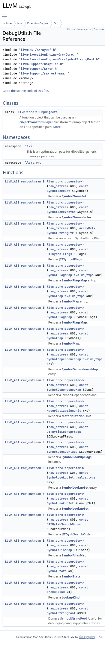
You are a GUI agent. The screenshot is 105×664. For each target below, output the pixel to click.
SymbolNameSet (58, 191)
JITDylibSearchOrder (64, 524)
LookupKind (56, 592)
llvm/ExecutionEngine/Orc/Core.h (48, 55)
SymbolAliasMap (59, 550)
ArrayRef (86, 228)
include (7, 23)
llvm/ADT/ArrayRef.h (38, 50)
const (83, 186)
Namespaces (84, 29)
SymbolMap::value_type (65, 296)
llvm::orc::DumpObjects (38, 112)
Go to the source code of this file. (26, 91)
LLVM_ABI (12, 181)
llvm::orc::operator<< (65, 181)
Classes (71, 29)
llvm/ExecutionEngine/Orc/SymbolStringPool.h (59, 59)
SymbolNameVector (61, 212)
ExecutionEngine (37, 23)
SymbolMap (70, 301)
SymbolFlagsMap (74, 280)
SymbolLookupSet (75, 487)
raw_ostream (31, 181)
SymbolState (56, 571)
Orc (56, 23)
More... (58, 127)
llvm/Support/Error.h (39, 69)
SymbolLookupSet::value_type (71, 477)
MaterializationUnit (64, 411)
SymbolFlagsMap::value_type (70, 275)
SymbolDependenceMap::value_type (74, 359)
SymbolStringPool (61, 613)
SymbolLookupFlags (62, 452)
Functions (98, 29)
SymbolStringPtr (60, 233)
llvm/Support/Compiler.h (41, 64)
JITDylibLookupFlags (64, 432)
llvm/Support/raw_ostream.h (44, 73)
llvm (19, 23)
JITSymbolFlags (59, 254)
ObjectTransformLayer (36, 122)
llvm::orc (33, 162)
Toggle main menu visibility (5, 14)
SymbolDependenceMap (80, 369)
